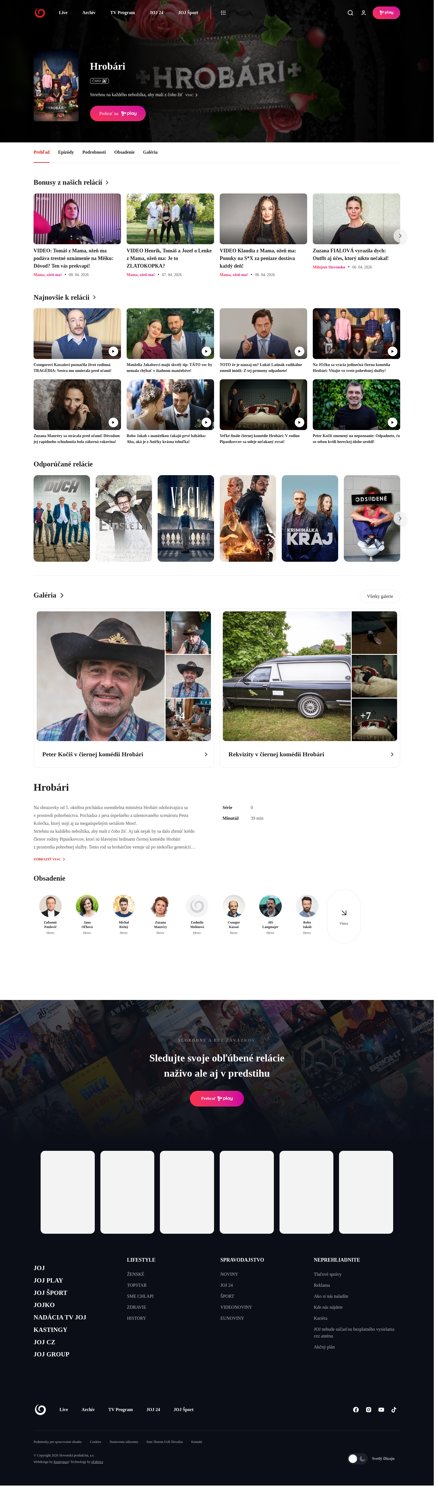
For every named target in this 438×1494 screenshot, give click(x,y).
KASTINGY (52, 1335)
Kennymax (61, 1470)
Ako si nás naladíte (331, 1296)
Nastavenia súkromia (124, 1450)
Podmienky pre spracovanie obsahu (58, 1450)
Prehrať (217, 1098)
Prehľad (42, 152)
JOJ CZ (46, 1349)
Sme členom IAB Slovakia (165, 1450)
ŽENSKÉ (135, 1274)
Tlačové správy (328, 1274)
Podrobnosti (94, 152)
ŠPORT (227, 1296)
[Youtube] (381, 1418)
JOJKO (45, 1309)
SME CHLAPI (140, 1296)
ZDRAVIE (136, 1307)
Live (63, 12)
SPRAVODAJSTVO (242, 1260)
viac (193, 95)
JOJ (40, 1268)
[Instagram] (368, 1418)
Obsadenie (124, 152)
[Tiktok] (394, 1418)
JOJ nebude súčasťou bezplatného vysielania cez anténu (354, 1332)
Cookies (95, 1450)
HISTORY (136, 1318)
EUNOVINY (232, 1318)
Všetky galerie (380, 596)
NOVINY (229, 1274)
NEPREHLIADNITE (337, 1260)
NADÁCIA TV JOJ (63, 1322)
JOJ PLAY (50, 1282)
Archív (89, 12)
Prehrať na (118, 113)
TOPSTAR (137, 1285)
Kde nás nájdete (328, 1307)
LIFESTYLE (141, 1260)
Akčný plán (324, 1347)
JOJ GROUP (53, 1362)
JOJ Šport (188, 12)
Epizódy (66, 152)
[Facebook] (355, 1418)
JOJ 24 (156, 12)
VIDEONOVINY (236, 1307)
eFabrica (97, 1470)
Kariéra (320, 1318)
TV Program (122, 12)
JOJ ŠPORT (52, 1295)
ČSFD (99, 81)
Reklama (322, 1285)
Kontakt (196, 1450)
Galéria (150, 152)
